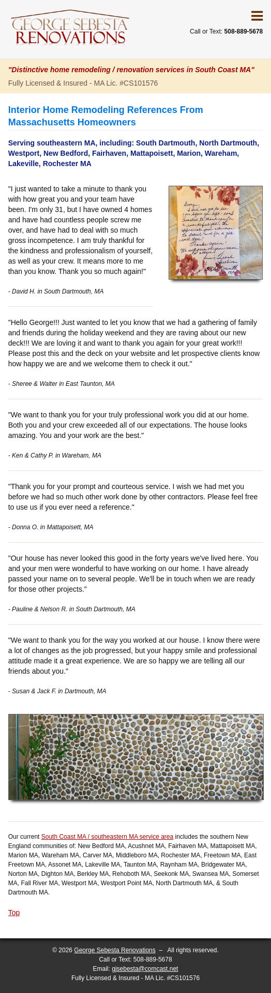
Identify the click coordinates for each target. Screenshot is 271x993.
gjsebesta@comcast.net (145, 968)
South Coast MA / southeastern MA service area (107, 836)
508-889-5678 (152, 959)
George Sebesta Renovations (114, 950)
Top (14, 912)
